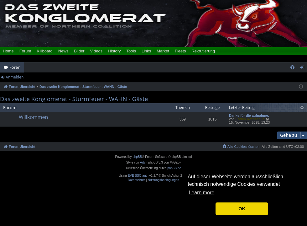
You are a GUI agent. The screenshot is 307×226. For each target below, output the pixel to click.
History (114, 51)
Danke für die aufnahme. (249, 115)
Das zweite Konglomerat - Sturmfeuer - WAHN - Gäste (74, 99)
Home (8, 51)
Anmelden (14, 77)
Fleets (180, 51)
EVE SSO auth (138, 175)
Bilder (79, 51)
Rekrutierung (203, 51)
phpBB (137, 157)
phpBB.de (174, 168)
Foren (14, 67)
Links (146, 51)
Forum (25, 51)
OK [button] (241, 208)
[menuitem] (292, 67)
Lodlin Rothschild (250, 119)
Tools (131, 51)
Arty (143, 162)
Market (163, 51)
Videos (96, 51)
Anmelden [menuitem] (304, 68)
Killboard (45, 51)
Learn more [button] (201, 192)
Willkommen (33, 117)
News (63, 51)
